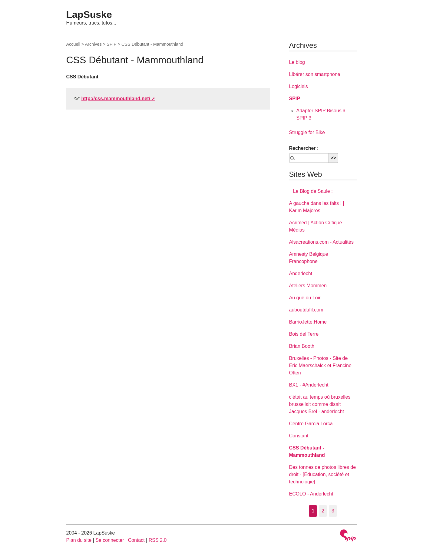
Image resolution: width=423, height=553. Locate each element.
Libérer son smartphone (314, 74)
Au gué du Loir (305, 297)
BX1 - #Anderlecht (309, 384)
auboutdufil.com (306, 309)
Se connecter (109, 540)
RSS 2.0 (158, 540)
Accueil (73, 44)
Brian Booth (302, 346)
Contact (136, 540)
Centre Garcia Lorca (311, 423)
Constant (299, 435)
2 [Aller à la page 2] (323, 510)
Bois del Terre (304, 334)
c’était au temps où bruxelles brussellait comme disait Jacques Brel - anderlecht (320, 404)
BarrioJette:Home (308, 321)
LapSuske (89, 14)
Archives (93, 44)
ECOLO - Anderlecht (311, 493)
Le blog (297, 62)
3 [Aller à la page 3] (333, 510)
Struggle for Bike (307, 132)
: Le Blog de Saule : (311, 191)
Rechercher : (304, 148)
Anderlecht (300, 273)
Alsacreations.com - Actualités (321, 242)
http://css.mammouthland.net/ (115, 98)
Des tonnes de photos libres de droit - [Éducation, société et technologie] (322, 474)
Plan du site (79, 540)
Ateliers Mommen (308, 285)
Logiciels (298, 86)
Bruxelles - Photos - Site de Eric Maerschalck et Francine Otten (320, 365)
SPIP (112, 44)
